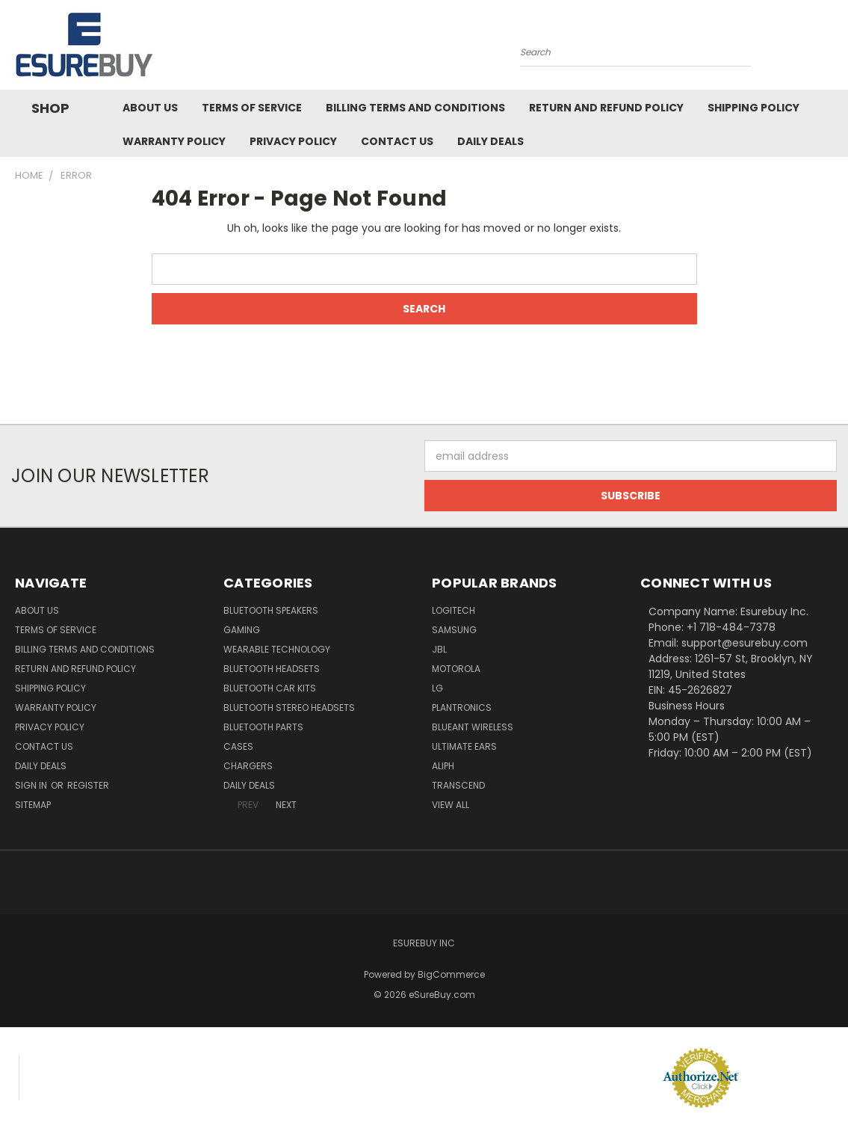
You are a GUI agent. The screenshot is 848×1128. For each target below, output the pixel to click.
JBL (439, 649)
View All (450, 804)
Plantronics (462, 707)
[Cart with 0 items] (833, 48)
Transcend (458, 785)
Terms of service (252, 107)
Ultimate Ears (464, 746)
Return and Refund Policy (606, 107)
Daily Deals (490, 141)
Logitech (453, 610)
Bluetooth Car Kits (269, 688)
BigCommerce (451, 974)
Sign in (32, 785)
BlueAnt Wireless (472, 727)
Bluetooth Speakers (270, 610)
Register (88, 785)
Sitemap (33, 804)
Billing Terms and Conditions (415, 107)
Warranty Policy (174, 141)
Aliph (443, 765)
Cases (238, 746)
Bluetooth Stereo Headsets (289, 707)
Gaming (241, 629)
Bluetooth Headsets (271, 668)
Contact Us (397, 141)
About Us (150, 107)
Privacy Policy (293, 141)
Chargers (248, 765)
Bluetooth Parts (263, 727)
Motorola (456, 668)
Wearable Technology (276, 649)
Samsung (454, 629)
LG (437, 688)
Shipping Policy (753, 107)
